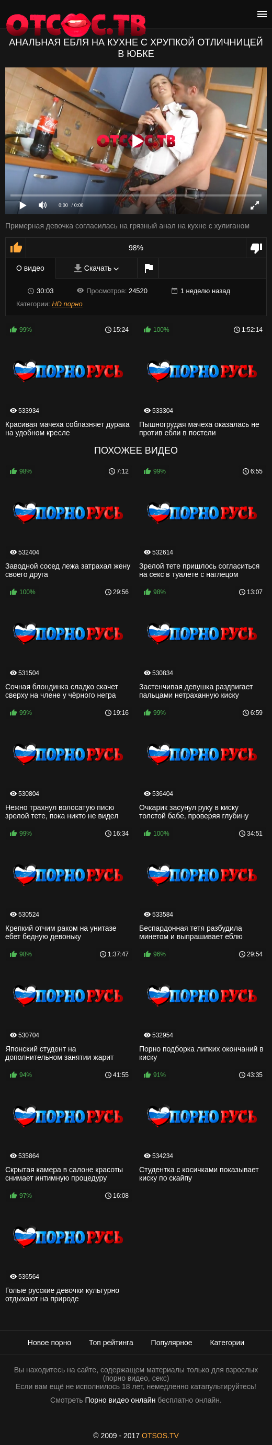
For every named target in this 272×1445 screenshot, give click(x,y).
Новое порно (49, 1342)
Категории (227, 1342)
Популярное (171, 1342)
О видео (30, 268)
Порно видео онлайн (120, 1400)
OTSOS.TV (160, 1435)
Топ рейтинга (111, 1342)
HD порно (67, 304)
